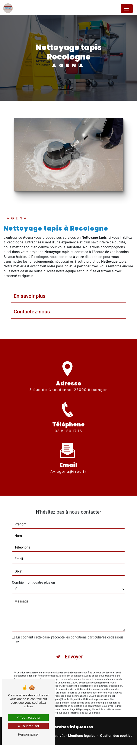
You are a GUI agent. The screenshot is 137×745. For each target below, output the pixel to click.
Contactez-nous (32, 312)
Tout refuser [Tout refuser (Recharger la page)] (28, 726)
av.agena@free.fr (68, 465)
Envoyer (74, 651)
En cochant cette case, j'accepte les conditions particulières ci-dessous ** (70, 633)
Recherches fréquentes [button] (68, 727)
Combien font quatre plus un (33, 576)
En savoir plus (29, 296)
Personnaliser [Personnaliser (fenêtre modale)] (28, 734)
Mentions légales (81, 736)
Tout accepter (28, 717)
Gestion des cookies (116, 736)
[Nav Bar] (127, 8)
